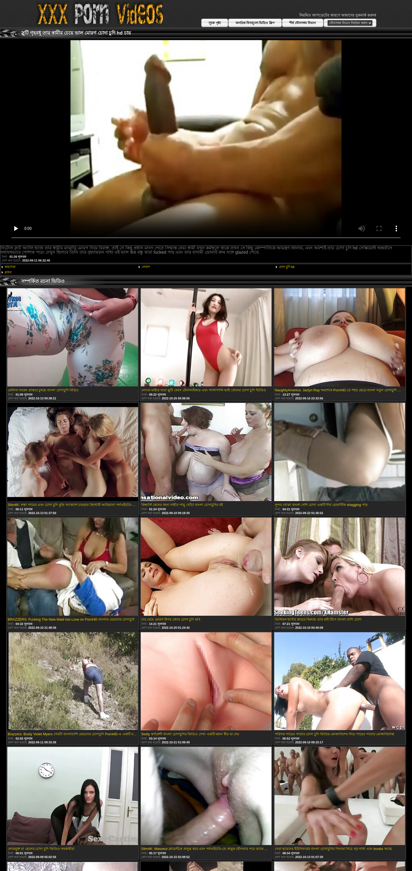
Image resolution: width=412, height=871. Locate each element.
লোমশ (146, 267)
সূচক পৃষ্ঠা (214, 23)
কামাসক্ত (10, 267)
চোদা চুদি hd (286, 267)
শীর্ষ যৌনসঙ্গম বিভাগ (302, 23)
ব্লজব (8, 272)
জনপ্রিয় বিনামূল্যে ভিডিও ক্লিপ (255, 23)
